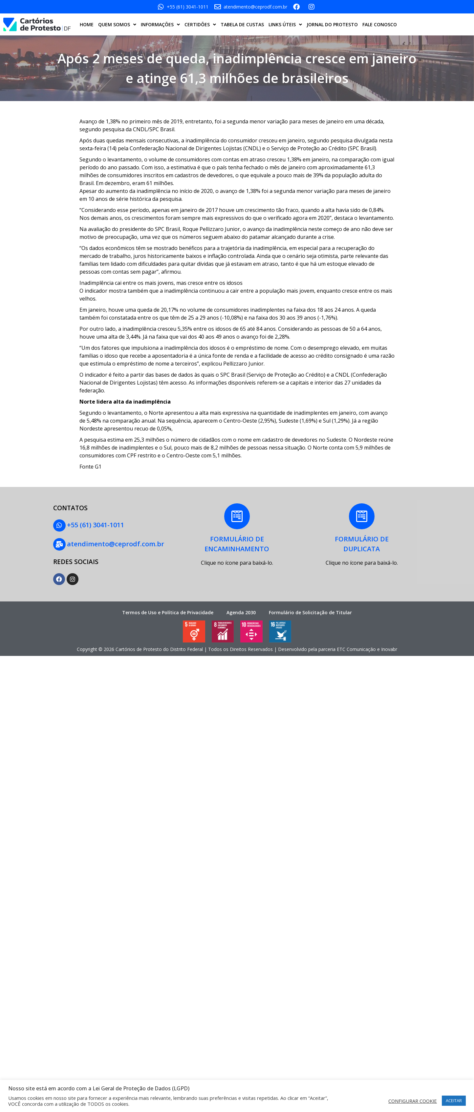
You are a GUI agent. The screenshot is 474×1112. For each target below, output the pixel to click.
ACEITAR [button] (454, 1100)
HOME (87, 24)
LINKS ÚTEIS (285, 24)
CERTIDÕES (200, 24)
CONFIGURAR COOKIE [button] (412, 1101)
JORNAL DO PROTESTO (332, 24)
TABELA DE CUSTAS (242, 24)
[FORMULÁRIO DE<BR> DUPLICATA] (362, 516)
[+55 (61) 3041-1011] (59, 525)
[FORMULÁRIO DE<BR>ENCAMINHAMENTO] (237, 516)
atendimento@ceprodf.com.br (114, 543)
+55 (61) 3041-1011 (94, 524)
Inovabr (389, 648)
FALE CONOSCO (379, 24)
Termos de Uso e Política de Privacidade (167, 611)
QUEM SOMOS (117, 24)
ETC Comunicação (356, 648)
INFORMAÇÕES (160, 24)
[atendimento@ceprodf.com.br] (59, 544)
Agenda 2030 (241, 611)
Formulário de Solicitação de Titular (310, 611)
